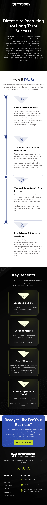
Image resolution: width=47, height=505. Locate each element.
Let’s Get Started (23, 442)
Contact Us (8, 492)
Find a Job (8, 486)
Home (6, 479)
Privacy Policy (9, 496)
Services (7, 482)
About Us (7, 489)
